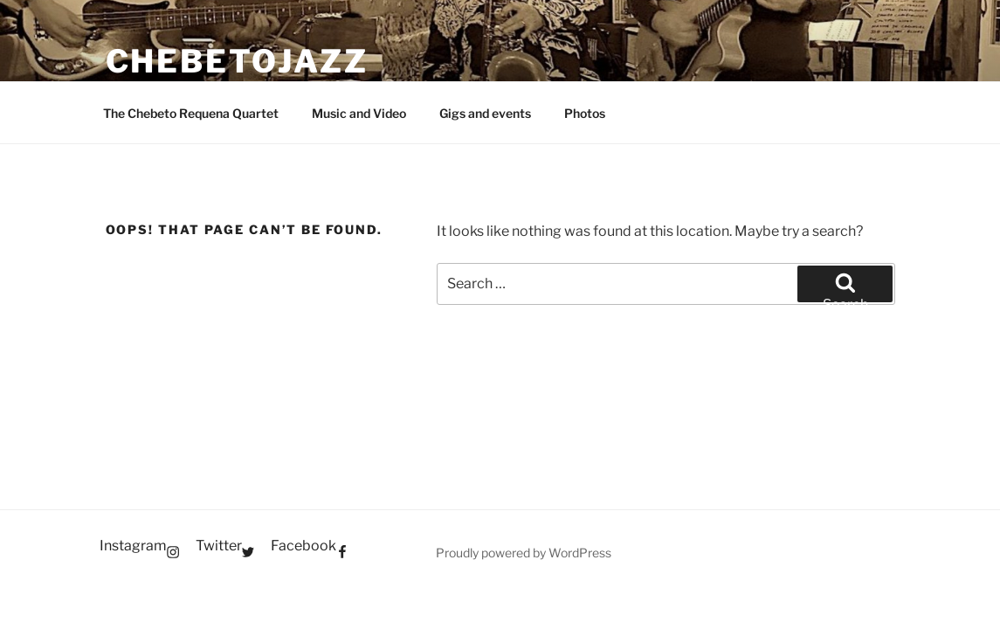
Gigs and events (485, 113)
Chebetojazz (237, 61)
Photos (584, 113)
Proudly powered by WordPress (523, 552)
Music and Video (359, 113)
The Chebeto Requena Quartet (191, 113)
